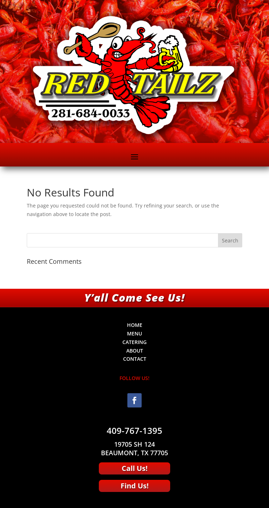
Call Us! (135, 468)
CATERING (134, 342)
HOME (134, 325)
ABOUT (134, 350)
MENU (134, 333)
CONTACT (134, 358)
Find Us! (135, 486)
